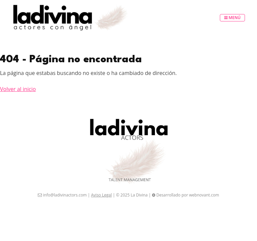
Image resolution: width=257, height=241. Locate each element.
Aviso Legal (101, 195)
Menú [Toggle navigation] (232, 17)
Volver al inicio (18, 89)
